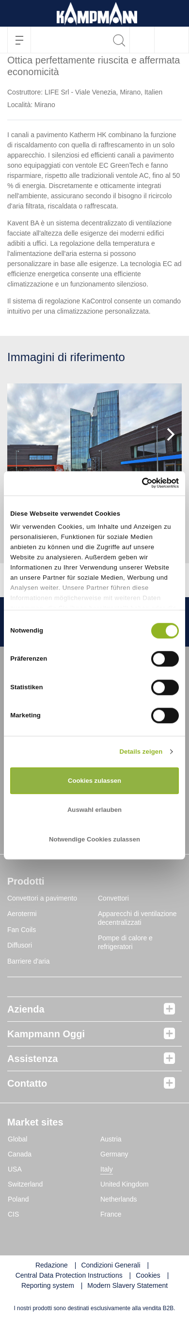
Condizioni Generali (110, 1265)
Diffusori (19, 945)
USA (15, 1169)
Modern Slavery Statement (127, 1285)
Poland (18, 1199)
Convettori (113, 898)
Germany (114, 1154)
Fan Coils (21, 930)
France (111, 1214)
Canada (20, 1154)
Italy (106, 1169)
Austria (111, 1139)
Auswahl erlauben (94, 810)
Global (17, 1139)
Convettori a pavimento (42, 898)
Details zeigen (140, 751)
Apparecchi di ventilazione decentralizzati (137, 918)
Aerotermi (22, 914)
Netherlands (118, 1199)
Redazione (51, 1265)
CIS (13, 1214)
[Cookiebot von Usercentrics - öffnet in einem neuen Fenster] (136, 483)
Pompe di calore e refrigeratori (125, 942)
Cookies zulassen (94, 780)
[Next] (170, 434)
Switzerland (25, 1184)
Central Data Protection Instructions (69, 1275)
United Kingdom (124, 1184)
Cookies (148, 1275)
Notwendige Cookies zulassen (94, 839)
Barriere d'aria (28, 961)
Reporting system (47, 1285)
